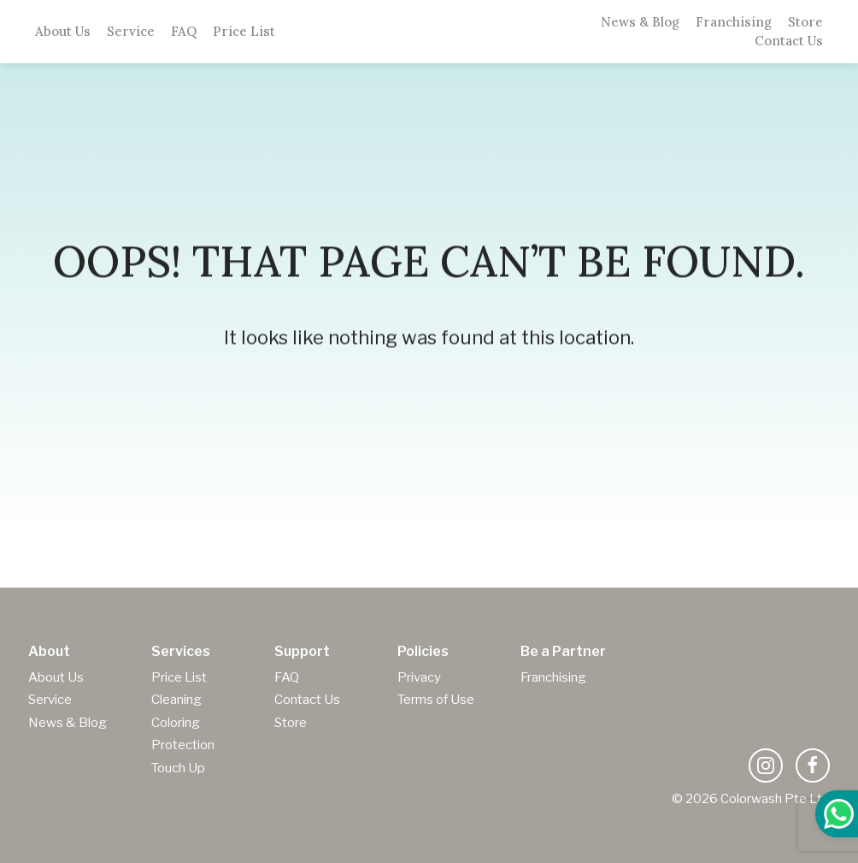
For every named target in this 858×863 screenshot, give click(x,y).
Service (131, 31)
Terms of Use (435, 699)
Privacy (419, 677)
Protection (182, 745)
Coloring (175, 722)
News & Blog (640, 22)
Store (805, 22)
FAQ (184, 31)
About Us (63, 31)
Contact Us (789, 41)
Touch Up (178, 768)
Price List (244, 31)
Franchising (734, 22)
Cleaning (176, 699)
